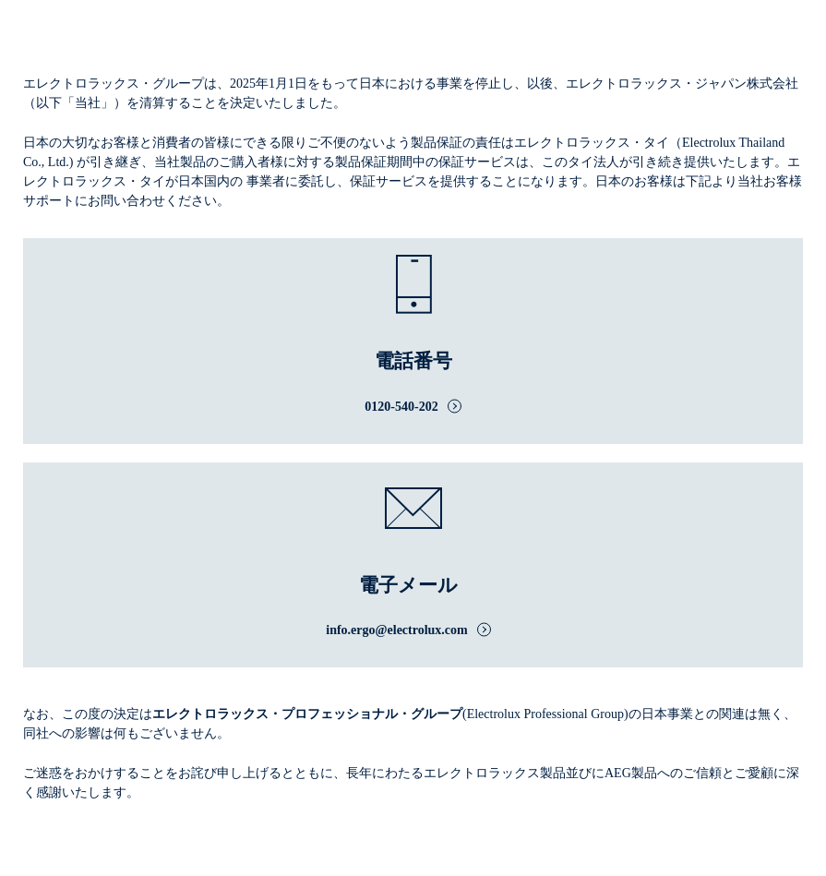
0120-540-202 (401, 407)
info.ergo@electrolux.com (397, 630)
